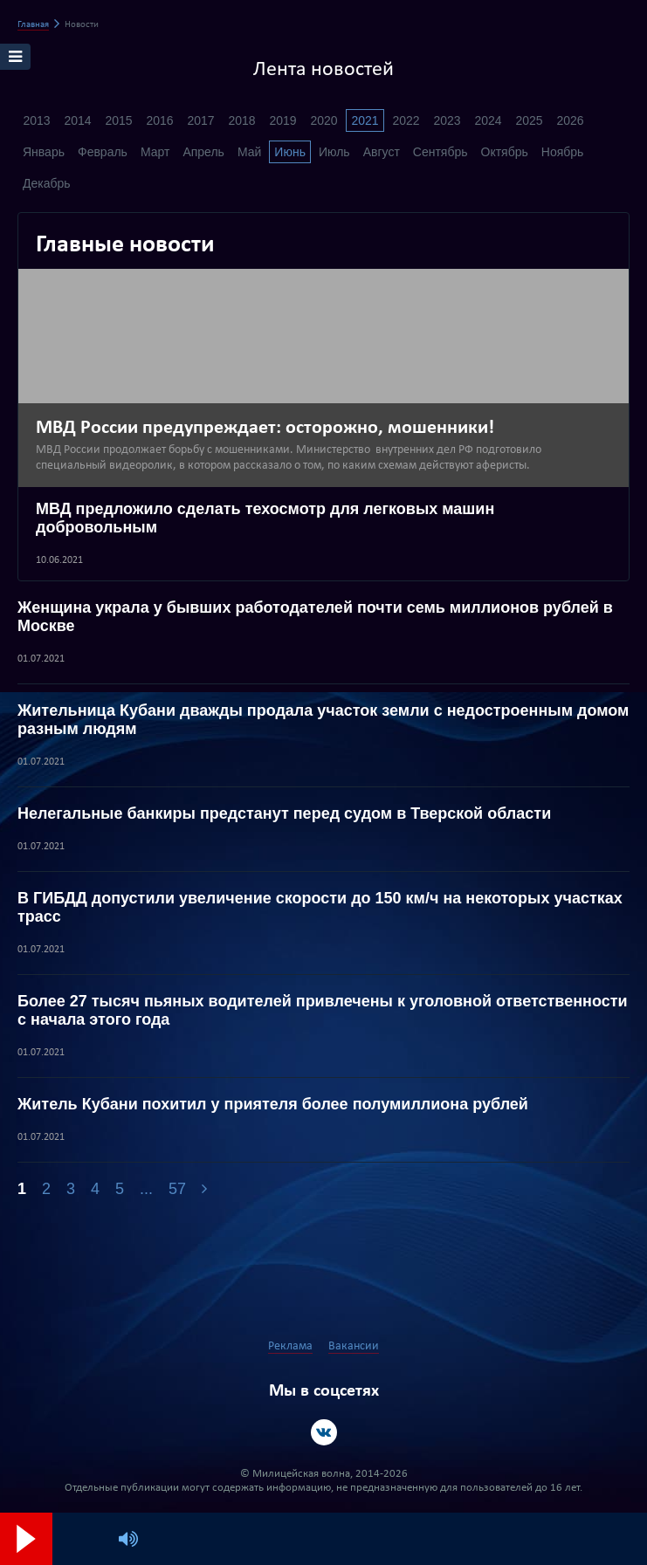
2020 (323, 120)
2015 (118, 120)
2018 (241, 120)
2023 (446, 120)
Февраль (102, 152)
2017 (200, 120)
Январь (44, 152)
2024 (487, 120)
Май (249, 152)
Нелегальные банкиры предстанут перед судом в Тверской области (284, 813)
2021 (364, 120)
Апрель (203, 152)
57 (177, 1189)
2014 (77, 120)
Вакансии (353, 1346)
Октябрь (504, 152)
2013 (36, 120)
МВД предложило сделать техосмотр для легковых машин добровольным (265, 518)
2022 (405, 120)
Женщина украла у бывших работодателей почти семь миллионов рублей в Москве (315, 617)
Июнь (290, 152)
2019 (282, 120)
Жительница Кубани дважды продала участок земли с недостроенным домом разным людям (323, 720)
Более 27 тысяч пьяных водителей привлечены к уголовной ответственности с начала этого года (322, 1010)
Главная (33, 25)
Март (155, 152)
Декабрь (47, 183)
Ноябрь (562, 152)
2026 (569, 120)
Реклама (290, 1346)
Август (381, 152)
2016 (159, 120)
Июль (334, 152)
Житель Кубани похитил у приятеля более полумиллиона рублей (272, 1104)
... (146, 1189)
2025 (528, 120)
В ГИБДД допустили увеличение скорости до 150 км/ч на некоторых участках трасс (320, 907)
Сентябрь (440, 152)
